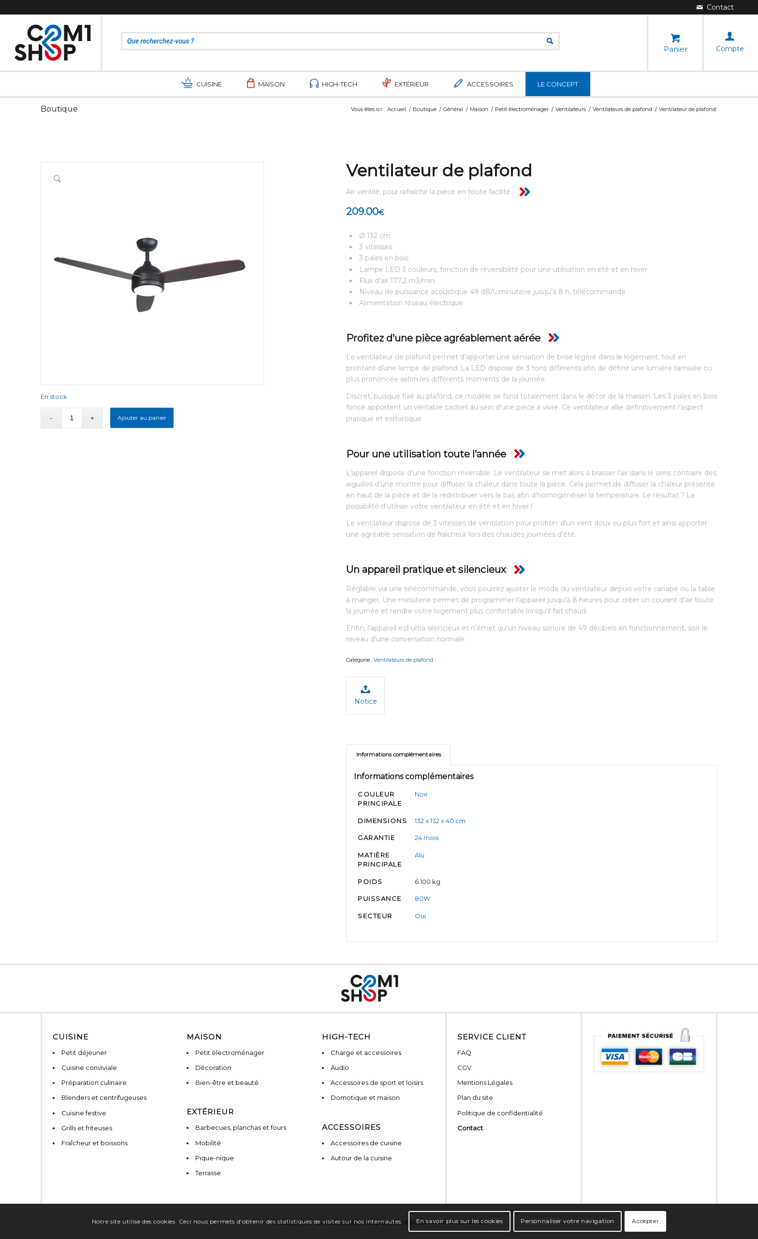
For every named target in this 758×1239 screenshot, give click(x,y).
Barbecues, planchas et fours (240, 1127)
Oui (420, 916)
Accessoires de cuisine (366, 1143)
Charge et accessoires (366, 1052)
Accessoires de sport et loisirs (377, 1082)
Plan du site (475, 1097)
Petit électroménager (229, 1052)
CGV (464, 1067)
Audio (340, 1067)
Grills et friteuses (86, 1128)
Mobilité (208, 1143)
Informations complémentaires (398, 754)
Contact (470, 1128)
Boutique (59, 109)
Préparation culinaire (94, 1082)
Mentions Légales (484, 1082)
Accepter (645, 1221)
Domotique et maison (365, 1097)
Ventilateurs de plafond (403, 659)
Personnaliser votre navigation (567, 1221)
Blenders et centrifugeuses (103, 1097)
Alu (419, 855)
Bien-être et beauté (227, 1082)
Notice (365, 695)
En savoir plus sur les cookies (459, 1221)
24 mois (426, 837)
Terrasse (208, 1173)
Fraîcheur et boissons (94, 1143)
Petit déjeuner (84, 1052)
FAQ (464, 1052)
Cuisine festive (83, 1113)
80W (422, 898)
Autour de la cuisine (361, 1158)
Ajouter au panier (141, 417)
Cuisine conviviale (89, 1067)
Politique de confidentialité (500, 1113)
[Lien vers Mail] (715, 7)
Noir (421, 794)
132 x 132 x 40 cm (440, 821)
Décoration (213, 1067)
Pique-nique (214, 1158)
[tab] (398, 754)
